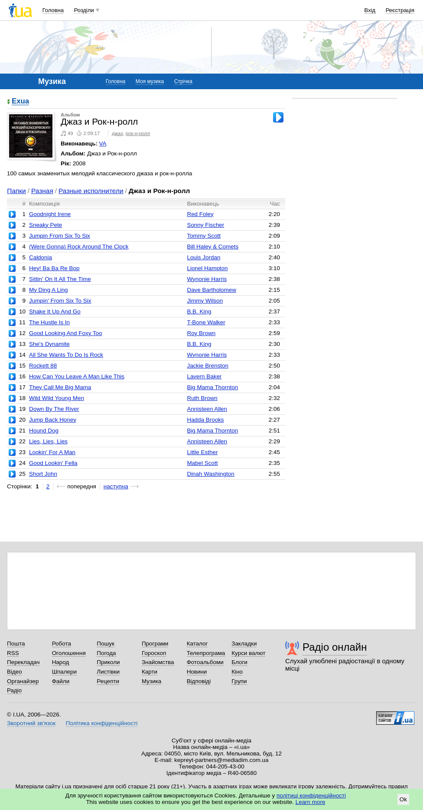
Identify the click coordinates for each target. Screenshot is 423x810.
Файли (61, 681)
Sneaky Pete (45, 225)
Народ (60, 662)
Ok (403, 799)
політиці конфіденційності (311, 795)
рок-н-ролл (138, 133)
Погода (106, 653)
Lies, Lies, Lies (48, 441)
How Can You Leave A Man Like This (76, 376)
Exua (20, 101)
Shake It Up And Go (55, 311)
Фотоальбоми (205, 662)
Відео (14, 671)
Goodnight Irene (50, 214)
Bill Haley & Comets (212, 246)
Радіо (14, 690)
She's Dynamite (49, 344)
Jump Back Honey (52, 419)
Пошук (105, 643)
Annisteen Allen (207, 409)
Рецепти (108, 681)
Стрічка (183, 81)
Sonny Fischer (205, 225)
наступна (116, 486)
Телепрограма (206, 653)
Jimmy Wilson (205, 300)
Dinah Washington (210, 474)
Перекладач (23, 662)
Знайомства (158, 662)
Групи (239, 681)
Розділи (84, 10)
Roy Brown (201, 333)
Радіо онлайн (335, 647)
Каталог (197, 643)
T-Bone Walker (206, 322)
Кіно (237, 671)
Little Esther (202, 452)
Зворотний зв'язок (31, 723)
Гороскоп (154, 653)
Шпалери (64, 671)
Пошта (16, 643)
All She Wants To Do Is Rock (66, 355)
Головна (53, 10)
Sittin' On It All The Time (60, 279)
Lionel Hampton (207, 268)
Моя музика (150, 81)
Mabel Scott (202, 463)
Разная (42, 190)
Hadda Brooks (205, 419)
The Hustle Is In (49, 322)
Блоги (239, 662)
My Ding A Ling (48, 290)
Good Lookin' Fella (53, 463)
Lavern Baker (204, 376)
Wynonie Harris (207, 279)
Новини (197, 671)
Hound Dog (44, 430)
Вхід (370, 10)
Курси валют (248, 653)
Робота (61, 643)
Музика (151, 681)
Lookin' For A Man (52, 452)
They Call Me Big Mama (60, 387)
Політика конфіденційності (101, 723)
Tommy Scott (204, 235)
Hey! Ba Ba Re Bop (54, 268)
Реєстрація (400, 10)
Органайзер (23, 681)
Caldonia (40, 257)
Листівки (108, 671)
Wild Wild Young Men (56, 398)
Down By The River (54, 409)
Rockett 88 (43, 365)
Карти (149, 671)
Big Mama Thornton (212, 387)
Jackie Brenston (207, 365)
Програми (155, 643)
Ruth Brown (202, 398)
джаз (117, 133)
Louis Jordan (203, 257)
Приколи (108, 662)
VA (103, 143)
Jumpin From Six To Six (59, 235)
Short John (43, 474)
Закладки (244, 643)
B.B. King (199, 311)
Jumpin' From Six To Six (60, 300)
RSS (13, 653)
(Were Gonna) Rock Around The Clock (79, 246)
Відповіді (199, 681)
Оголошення (69, 653)
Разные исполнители (91, 190)
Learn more (310, 802)
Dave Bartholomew (211, 290)
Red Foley (200, 214)
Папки (16, 190)
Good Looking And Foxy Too (65, 333)
